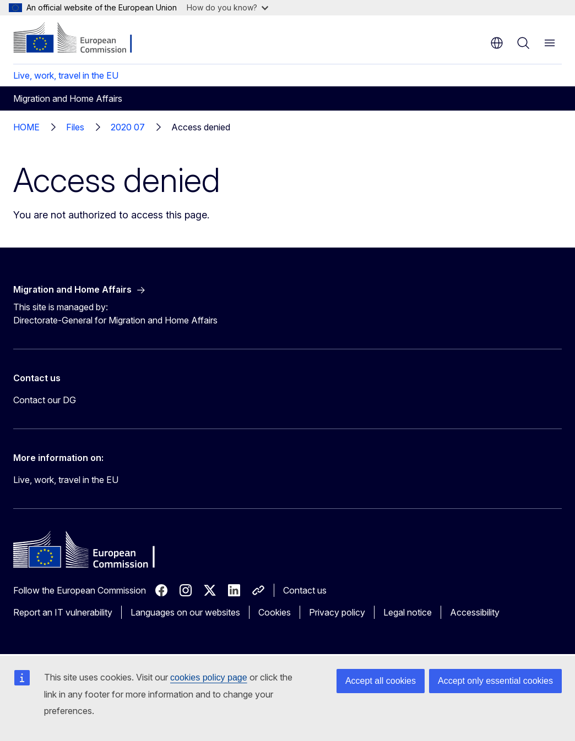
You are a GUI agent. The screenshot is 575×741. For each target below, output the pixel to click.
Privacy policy (337, 612)
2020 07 (128, 127)
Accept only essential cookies (495, 680)
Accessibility (475, 612)
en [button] (496, 43)
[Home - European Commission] (80, 38)
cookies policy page (208, 677)
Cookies (274, 612)
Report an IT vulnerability (62, 612)
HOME (26, 127)
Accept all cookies (380, 680)
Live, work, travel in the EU (65, 75)
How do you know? (227, 7)
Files (75, 127)
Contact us (305, 590)
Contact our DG (44, 399)
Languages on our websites (185, 612)
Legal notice (407, 612)
